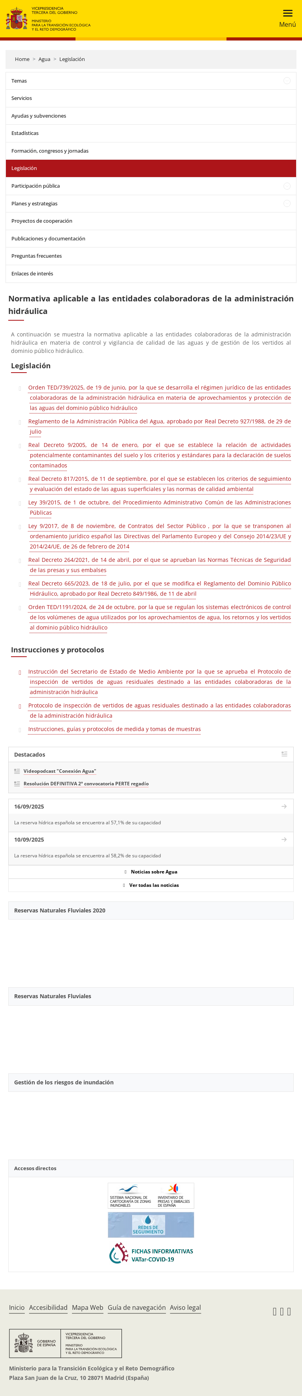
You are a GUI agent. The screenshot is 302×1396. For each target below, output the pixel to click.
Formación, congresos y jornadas (49, 150)
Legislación (72, 59)
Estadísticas (25, 133)
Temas (19, 80)
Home (22, 59)
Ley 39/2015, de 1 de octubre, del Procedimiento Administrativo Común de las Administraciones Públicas (159, 507)
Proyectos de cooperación (41, 220)
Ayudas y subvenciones (38, 115)
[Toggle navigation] (285, 18)
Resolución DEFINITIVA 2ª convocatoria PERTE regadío (86, 783)
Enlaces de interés (32, 273)
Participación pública (35, 185)
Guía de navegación (137, 1307)
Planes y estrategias (34, 203)
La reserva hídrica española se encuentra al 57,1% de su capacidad (87, 822)
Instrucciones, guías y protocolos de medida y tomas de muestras (114, 729)
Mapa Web (87, 1307)
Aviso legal (185, 1307)
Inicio (17, 1307)
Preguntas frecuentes (36, 255)
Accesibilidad (48, 1307)
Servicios (21, 98)
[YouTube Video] (151, 949)
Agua (44, 59)
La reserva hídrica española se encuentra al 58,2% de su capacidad (87, 855)
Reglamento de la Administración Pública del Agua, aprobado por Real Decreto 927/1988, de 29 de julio (159, 426)
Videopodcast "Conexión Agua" (60, 771)
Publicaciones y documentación (48, 238)
